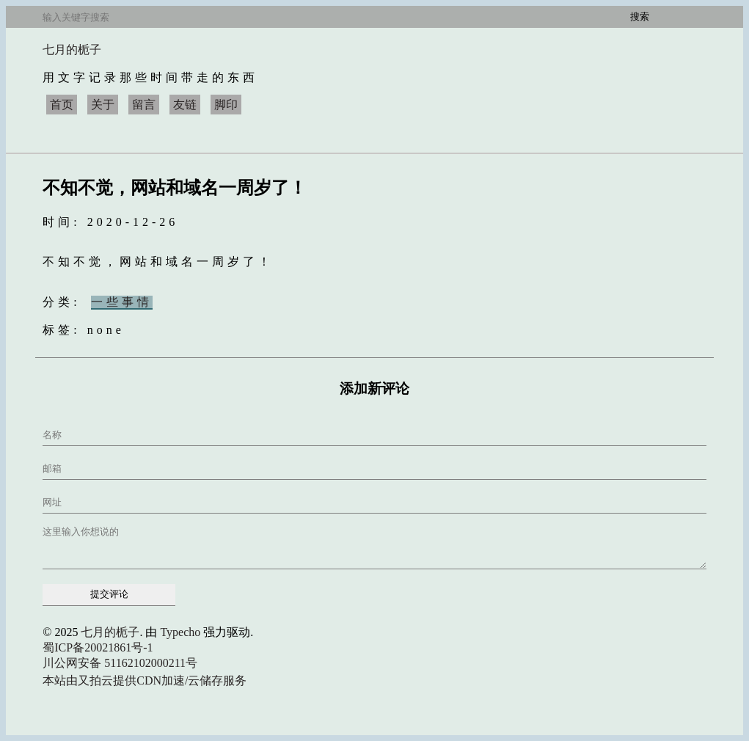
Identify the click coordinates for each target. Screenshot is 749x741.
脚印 (226, 104)
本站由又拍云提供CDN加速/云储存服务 (144, 680)
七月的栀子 (72, 49)
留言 (144, 104)
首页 (61, 104)
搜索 (639, 16)
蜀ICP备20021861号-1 (98, 647)
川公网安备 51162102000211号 (120, 663)
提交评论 (109, 593)
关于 (102, 104)
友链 (185, 104)
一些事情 (122, 302)
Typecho (180, 632)
